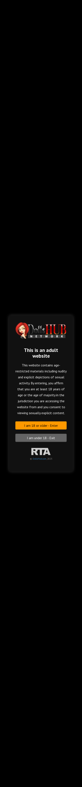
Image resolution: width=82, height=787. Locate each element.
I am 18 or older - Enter (41, 425)
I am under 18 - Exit (41, 438)
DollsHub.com (39, 458)
